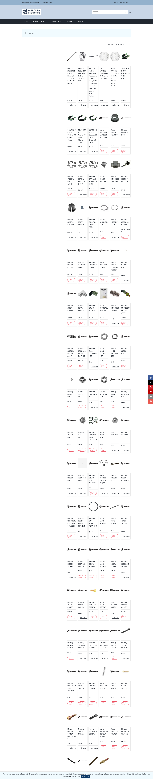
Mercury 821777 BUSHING (69, 206)
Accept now (85, 776)
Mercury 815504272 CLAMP (109, 206)
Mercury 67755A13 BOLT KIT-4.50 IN (57, 165)
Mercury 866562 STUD (84, 728)
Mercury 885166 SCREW (55, 607)
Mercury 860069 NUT (123, 322)
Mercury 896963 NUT (56, 444)
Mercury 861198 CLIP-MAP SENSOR (110, 245)
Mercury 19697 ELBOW (57, 283)
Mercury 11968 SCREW (97, 486)
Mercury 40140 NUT (110, 403)
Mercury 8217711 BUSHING (55, 206)
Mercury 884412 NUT (109, 364)
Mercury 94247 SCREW (71, 645)
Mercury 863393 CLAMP (57, 244)
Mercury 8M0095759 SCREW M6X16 (96, 689)
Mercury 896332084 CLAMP (123, 206)
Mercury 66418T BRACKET (96, 164)
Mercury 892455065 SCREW (83, 646)
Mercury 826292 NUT (70, 364)
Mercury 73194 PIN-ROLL (71, 444)
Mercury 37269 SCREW (124, 645)
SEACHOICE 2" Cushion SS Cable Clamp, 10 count (71, 121)
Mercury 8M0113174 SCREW (83, 688)
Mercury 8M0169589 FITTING (109, 284)
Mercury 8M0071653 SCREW (83, 607)
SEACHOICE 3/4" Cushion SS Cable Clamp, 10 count (123, 71)
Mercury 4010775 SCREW (55, 568)
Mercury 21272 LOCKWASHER (84, 322)
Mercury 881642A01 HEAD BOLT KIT (70, 324)
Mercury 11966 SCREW (97, 528)
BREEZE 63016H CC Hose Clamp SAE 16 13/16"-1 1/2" (70, 71)
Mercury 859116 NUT (70, 403)
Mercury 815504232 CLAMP (96, 206)
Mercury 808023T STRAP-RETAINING (56, 730)
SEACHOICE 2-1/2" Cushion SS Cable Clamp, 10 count (84, 123)
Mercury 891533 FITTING (82, 284)
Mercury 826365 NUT (96, 403)
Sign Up (122, 2)
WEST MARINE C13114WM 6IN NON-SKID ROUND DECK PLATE (111, 71)
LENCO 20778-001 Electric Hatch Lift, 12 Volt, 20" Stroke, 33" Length (57, 71)
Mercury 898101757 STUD (69, 729)
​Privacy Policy (26, 764)
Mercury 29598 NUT (124, 403)
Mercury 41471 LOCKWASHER (111, 322)
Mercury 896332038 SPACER (123, 688)
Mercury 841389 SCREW (95, 568)
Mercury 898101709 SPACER (109, 688)
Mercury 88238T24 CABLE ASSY (84, 206)
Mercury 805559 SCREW (55, 529)
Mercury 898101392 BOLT (123, 120)
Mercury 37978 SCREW (71, 687)
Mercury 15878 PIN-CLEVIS (110, 444)
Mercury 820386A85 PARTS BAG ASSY (83, 405)
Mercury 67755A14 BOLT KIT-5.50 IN (71, 165)
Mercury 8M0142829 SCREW (96, 607)
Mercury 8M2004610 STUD (96, 729)
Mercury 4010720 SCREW (108, 568)
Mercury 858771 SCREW (82, 529)
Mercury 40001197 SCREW (82, 568)
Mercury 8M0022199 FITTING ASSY (124, 284)
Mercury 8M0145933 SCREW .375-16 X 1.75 (57, 647)
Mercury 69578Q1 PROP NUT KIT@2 (96, 447)
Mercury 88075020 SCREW (69, 529)
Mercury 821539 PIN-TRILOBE (83, 445)
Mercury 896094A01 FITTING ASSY (57, 323)
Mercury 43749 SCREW (110, 486)
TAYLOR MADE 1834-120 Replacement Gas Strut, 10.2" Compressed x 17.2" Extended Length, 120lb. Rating (84, 74)
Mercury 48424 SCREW (124, 486)
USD (127, 2)
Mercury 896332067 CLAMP (69, 245)
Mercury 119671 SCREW (108, 529)
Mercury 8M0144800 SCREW (96, 646)
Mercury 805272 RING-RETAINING (71, 487)
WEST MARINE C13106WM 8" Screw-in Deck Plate (97, 70)
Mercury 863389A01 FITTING (96, 284)
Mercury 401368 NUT (56, 403)
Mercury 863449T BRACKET (122, 164)
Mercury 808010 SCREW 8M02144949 (56, 689)
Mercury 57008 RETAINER (124, 444)
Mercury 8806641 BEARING (109, 120)
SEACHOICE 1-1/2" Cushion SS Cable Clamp (57, 121)
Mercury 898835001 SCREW (69, 607)
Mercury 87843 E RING (124, 244)
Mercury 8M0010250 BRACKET (109, 164)
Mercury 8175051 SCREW (69, 568)
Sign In (116, 2)
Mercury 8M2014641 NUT (123, 365)
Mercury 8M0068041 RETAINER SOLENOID (56, 488)
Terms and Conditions (29, 766)
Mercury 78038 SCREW (124, 606)
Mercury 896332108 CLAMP (83, 245)
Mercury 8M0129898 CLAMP (96, 245)
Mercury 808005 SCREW (108, 607)
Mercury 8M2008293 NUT (83, 365)
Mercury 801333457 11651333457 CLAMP (97, 121)
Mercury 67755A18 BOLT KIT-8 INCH (83, 165)
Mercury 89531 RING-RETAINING (84, 487)
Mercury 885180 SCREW (122, 568)
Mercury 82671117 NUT (57, 364)
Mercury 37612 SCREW (110, 645)
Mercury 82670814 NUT (97, 364)
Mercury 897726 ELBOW (68, 284)
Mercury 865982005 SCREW (123, 529)
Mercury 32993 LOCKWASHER (97, 322)
